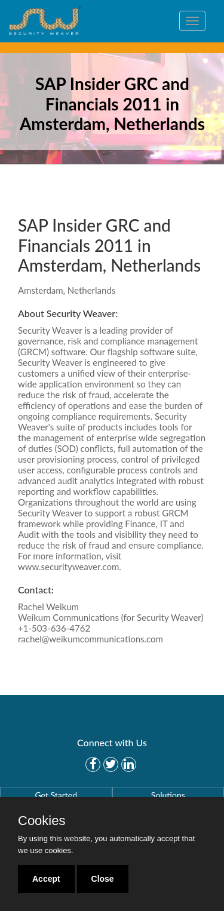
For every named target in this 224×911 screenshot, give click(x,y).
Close (102, 879)
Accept (46, 879)
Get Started (56, 795)
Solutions (168, 795)
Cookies (41, 821)
